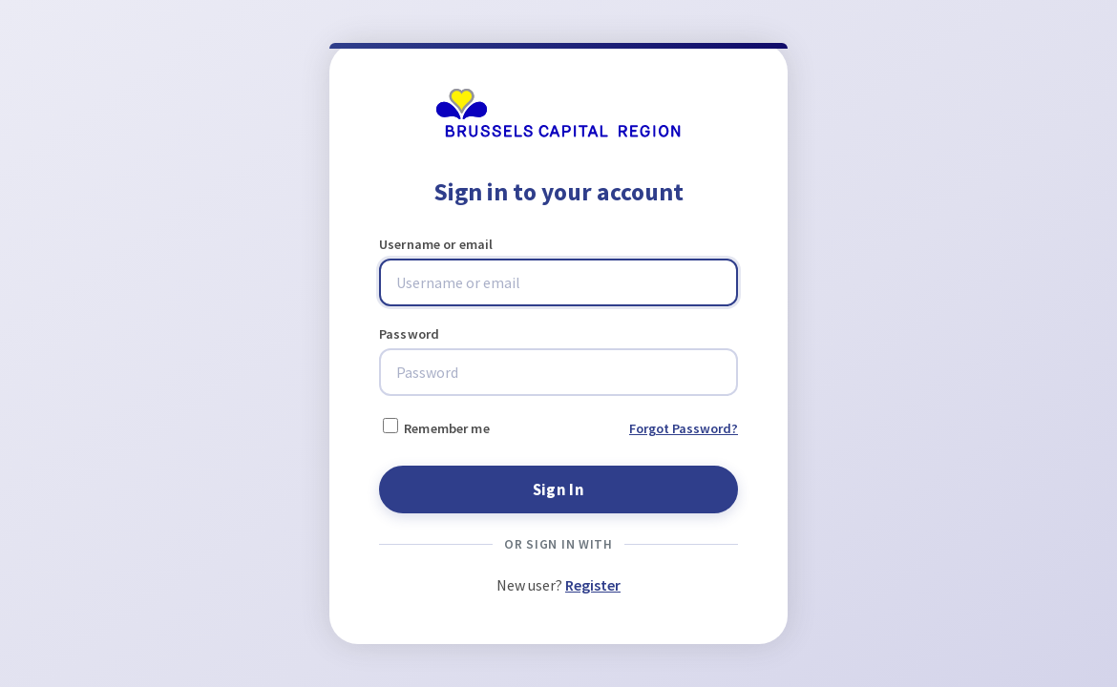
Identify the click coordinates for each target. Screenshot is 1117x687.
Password (409, 334)
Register (593, 584)
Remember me (436, 427)
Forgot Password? (683, 428)
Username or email (436, 244)
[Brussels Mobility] (558, 132)
